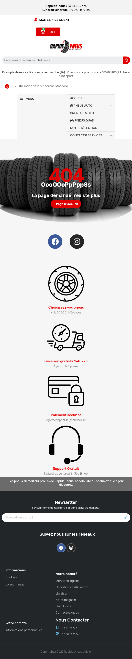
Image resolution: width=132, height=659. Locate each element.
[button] (66, 204)
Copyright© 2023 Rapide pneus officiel (66, 652)
